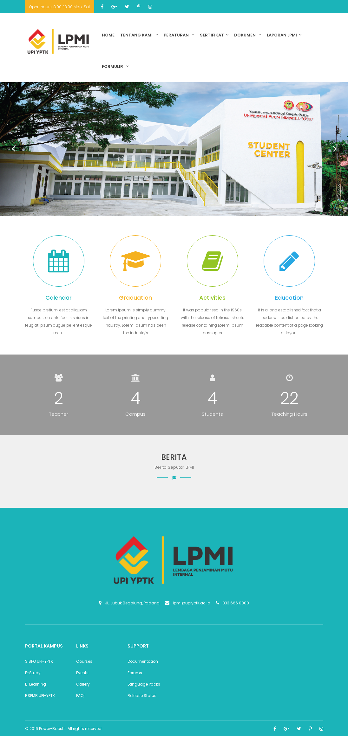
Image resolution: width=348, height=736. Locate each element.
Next (331, 145)
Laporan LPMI (284, 35)
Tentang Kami (139, 35)
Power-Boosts (52, 728)
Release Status (142, 695)
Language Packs (144, 684)
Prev (9, 145)
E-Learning (35, 684)
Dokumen (247, 35)
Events (82, 672)
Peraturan (179, 35)
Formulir (115, 66)
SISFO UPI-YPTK (39, 661)
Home (108, 35)
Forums (135, 672)
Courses (84, 661)
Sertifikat (214, 35)
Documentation (143, 661)
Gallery (83, 684)
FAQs (81, 695)
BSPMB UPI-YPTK (40, 695)
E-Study (33, 672)
